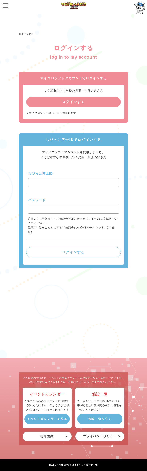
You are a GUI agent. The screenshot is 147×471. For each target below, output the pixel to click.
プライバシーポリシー (100, 436)
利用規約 (47, 436)
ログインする (26, 34)
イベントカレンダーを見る (47, 418)
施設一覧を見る (100, 418)
